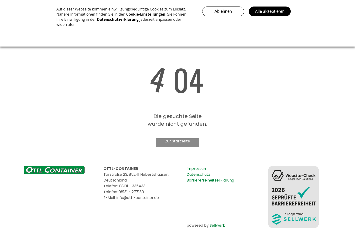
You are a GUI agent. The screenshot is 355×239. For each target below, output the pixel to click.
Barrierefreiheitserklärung (210, 180)
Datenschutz (198, 174)
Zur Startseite (177, 141)
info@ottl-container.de (137, 197)
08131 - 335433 (132, 186)
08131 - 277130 (131, 192)
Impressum (197, 168)
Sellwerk (217, 225)
